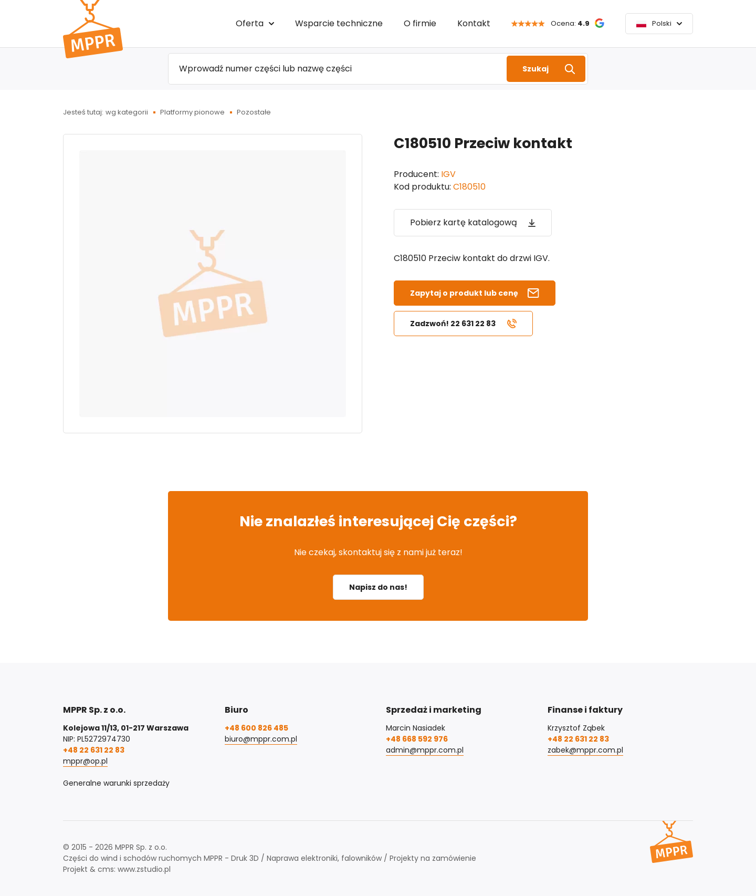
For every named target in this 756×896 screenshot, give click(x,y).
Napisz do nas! (378, 587)
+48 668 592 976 (417, 739)
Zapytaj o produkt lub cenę (464, 293)
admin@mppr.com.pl (425, 750)
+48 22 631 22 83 (93, 750)
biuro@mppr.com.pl (261, 739)
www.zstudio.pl (144, 869)
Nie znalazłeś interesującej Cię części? (378, 521)
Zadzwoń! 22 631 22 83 (453, 323)
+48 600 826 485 (256, 728)
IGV (448, 174)
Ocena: (570, 23)
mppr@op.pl (85, 761)
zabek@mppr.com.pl (585, 750)
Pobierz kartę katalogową (463, 222)
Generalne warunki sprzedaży (116, 783)
